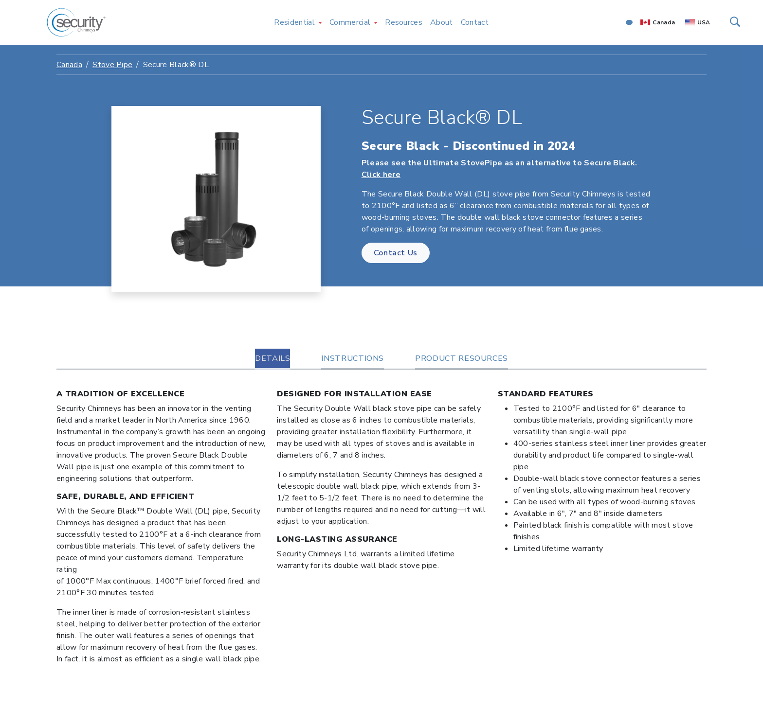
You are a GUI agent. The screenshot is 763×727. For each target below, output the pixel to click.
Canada (664, 22)
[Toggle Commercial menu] (375, 22)
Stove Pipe (112, 64)
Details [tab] (272, 358)
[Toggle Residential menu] (320, 22)
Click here (381, 174)
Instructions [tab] (352, 358)
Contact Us (396, 253)
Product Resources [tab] (461, 358)
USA (703, 22)
